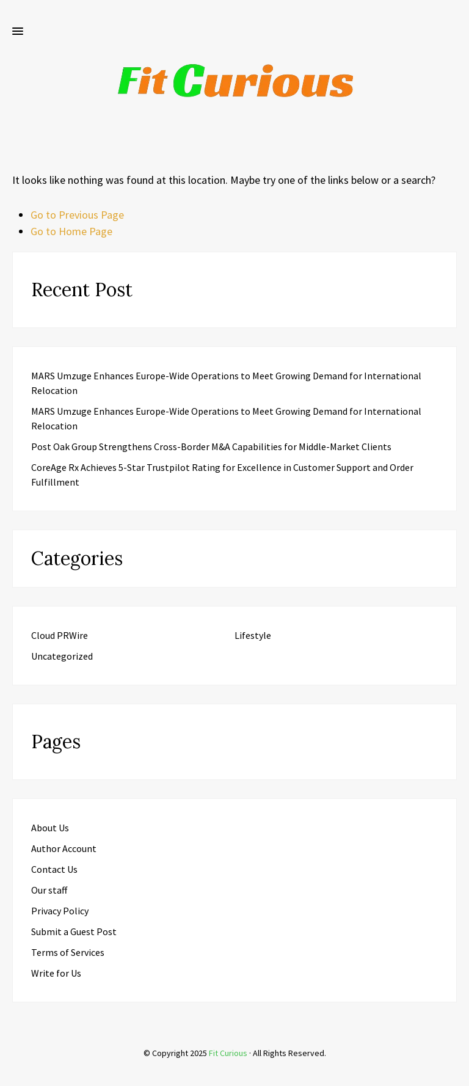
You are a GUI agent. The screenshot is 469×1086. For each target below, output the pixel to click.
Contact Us (54, 869)
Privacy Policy (60, 911)
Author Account (63, 848)
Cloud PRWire (59, 635)
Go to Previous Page (77, 215)
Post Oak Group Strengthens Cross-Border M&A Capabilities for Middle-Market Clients (211, 446)
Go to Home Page (71, 231)
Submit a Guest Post (74, 931)
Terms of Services (67, 952)
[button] (17, 31)
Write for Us (56, 973)
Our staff (49, 890)
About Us (50, 828)
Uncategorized (62, 656)
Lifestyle (252, 635)
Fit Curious (228, 1053)
